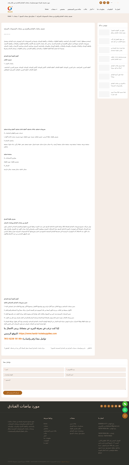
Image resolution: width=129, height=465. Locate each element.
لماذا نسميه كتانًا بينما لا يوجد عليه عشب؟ (118, 93)
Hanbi (9, 16)
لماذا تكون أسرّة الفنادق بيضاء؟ (117, 76)
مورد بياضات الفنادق (24, 406)
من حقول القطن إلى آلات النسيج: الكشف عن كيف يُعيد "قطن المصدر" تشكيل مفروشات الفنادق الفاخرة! (118, 41)
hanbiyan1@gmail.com (112, 426)
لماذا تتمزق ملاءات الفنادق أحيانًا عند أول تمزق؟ (118, 67)
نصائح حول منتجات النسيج (27, 16)
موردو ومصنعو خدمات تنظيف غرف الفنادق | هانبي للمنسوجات (118, 58)
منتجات (15, 16)
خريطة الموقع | (65, 461)
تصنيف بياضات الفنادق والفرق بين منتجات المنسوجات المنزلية (54, 16)
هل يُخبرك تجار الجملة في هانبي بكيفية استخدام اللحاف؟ (118, 49)
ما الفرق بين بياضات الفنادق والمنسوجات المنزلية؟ (118, 84)
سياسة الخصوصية (55, 461)
